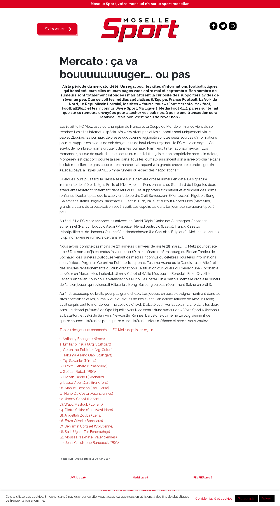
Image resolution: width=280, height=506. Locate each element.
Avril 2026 (78, 477)
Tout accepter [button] (247, 498)
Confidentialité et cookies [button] (213, 498)
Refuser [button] (267, 498)
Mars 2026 (140, 477)
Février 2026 (202, 477)
